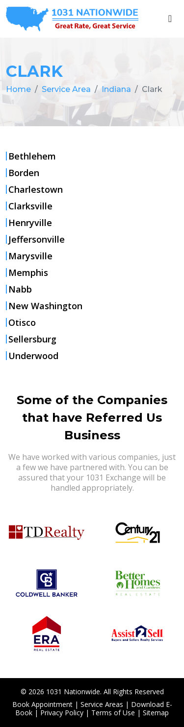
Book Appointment (42, 704)
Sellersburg (32, 339)
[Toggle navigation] (170, 18)
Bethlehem (32, 156)
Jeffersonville (36, 239)
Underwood (33, 355)
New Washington (45, 305)
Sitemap (156, 712)
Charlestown (35, 189)
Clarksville (30, 206)
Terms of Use (113, 712)
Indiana (116, 89)
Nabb (20, 289)
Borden (23, 172)
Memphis (28, 272)
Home (18, 89)
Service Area (66, 89)
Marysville (30, 255)
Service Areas (101, 704)
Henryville (30, 222)
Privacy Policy (61, 712)
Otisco (22, 322)
